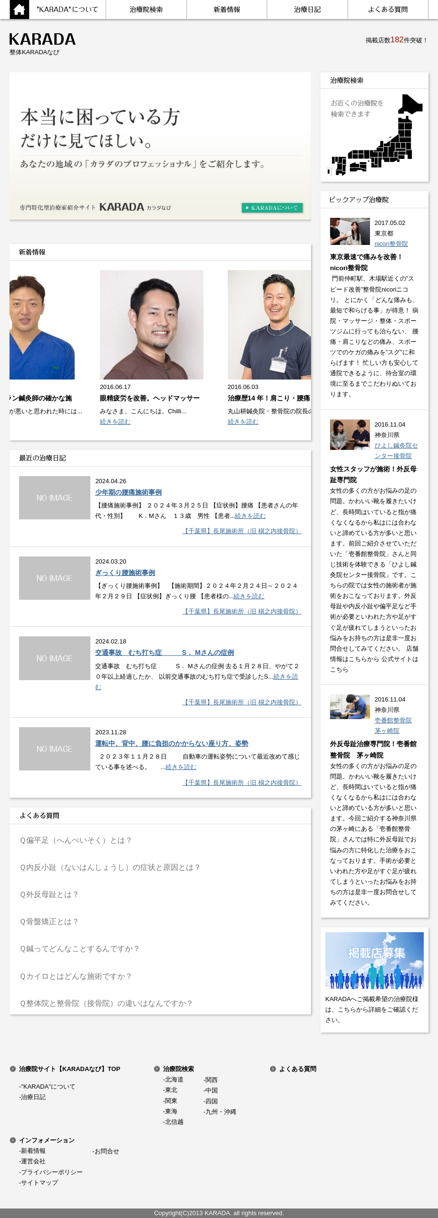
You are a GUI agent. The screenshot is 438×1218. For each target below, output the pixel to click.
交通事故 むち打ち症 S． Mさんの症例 (164, 652)
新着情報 (33, 1150)
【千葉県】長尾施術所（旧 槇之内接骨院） (242, 531)
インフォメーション (47, 1140)
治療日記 (33, 1097)
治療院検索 (178, 1068)
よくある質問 (297, 1068)
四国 (211, 1101)
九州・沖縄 (220, 1111)
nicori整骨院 (391, 243)
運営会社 (33, 1161)
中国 (211, 1090)
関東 (171, 1100)
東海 (171, 1111)
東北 (171, 1089)
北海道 (174, 1079)
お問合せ (107, 1151)
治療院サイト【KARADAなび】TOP (69, 1068)
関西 (211, 1079)
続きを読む (117, 421)
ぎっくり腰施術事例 (125, 572)
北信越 (174, 1121)
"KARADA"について (48, 1086)
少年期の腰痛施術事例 (128, 492)
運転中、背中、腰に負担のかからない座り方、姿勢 (171, 743)
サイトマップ (39, 1182)
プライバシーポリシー (52, 1172)
